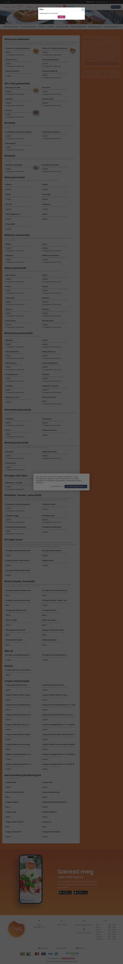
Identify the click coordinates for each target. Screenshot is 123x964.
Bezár (61, 17)
